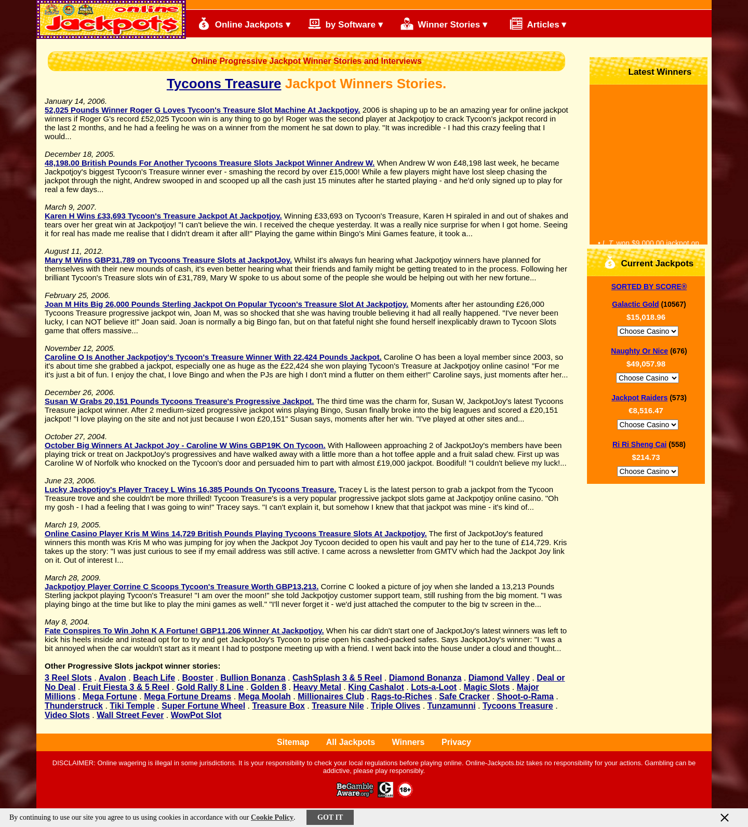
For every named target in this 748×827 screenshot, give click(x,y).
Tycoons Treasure (224, 83)
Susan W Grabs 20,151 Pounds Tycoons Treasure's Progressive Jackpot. (179, 401)
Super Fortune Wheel (203, 705)
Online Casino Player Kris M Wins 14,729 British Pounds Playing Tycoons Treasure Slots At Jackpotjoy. (236, 533)
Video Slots (67, 715)
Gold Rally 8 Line (210, 687)
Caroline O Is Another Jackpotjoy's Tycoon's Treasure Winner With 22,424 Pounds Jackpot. (213, 357)
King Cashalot (376, 687)
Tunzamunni (452, 705)
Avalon (112, 677)
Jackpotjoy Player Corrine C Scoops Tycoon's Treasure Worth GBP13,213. (181, 586)
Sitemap (293, 742)
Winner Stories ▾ (443, 23)
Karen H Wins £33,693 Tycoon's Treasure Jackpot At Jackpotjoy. (163, 215)
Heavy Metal (317, 687)
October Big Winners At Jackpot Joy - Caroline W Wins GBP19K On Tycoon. (185, 445)
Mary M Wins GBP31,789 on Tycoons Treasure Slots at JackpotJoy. (168, 259)
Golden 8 (268, 687)
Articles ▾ (533, 23)
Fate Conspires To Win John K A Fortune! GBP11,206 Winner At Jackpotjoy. (184, 630)
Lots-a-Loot (434, 687)
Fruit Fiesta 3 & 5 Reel (126, 687)
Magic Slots (486, 687)
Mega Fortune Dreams (187, 696)
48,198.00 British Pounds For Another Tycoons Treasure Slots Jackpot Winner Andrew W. (210, 162)
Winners (408, 742)
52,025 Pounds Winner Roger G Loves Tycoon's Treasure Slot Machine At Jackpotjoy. (202, 109)
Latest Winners (651, 70)
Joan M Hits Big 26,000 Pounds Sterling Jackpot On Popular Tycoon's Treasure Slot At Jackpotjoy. (226, 304)
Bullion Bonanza (252, 677)
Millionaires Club (331, 696)
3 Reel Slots (68, 677)
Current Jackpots (649, 262)
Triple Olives (395, 705)
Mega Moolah (264, 696)
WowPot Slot (196, 715)
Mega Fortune (110, 696)
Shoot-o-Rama (525, 696)
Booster (197, 677)
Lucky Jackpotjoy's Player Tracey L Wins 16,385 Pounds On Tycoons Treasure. (190, 489)
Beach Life (154, 677)
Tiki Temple (132, 705)
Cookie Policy (272, 817)
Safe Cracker (464, 696)
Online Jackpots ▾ (243, 23)
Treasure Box (278, 705)
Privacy (456, 742)
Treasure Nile (338, 705)
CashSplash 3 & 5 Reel (337, 677)
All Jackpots (350, 742)
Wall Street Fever (130, 715)
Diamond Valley (499, 677)
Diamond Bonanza (425, 677)
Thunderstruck (74, 705)
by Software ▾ (345, 23)
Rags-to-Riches (401, 696)
